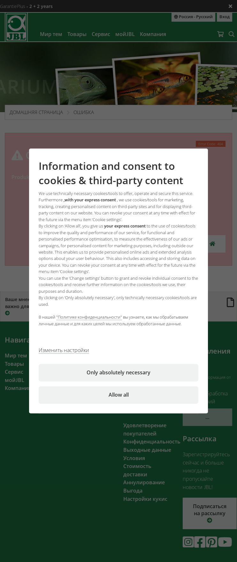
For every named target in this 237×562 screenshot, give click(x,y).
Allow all (119, 395)
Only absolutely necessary (118, 372)
